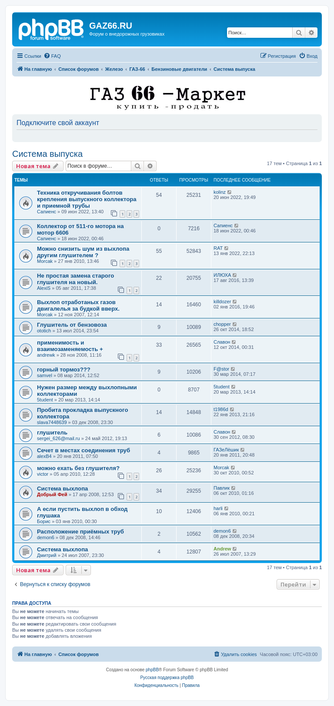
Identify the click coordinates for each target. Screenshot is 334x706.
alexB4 (44, 456)
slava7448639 (52, 422)
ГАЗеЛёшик (226, 449)
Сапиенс (46, 211)
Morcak (45, 261)
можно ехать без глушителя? (78, 468)
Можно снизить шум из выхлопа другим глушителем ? (83, 252)
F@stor (221, 368)
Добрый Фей (52, 494)
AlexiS (43, 288)
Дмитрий (47, 555)
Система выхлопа (62, 488)
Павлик (222, 488)
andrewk (46, 355)
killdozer (222, 301)
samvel (44, 375)
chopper (222, 324)
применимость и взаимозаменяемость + (70, 345)
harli (218, 508)
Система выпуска (47, 154)
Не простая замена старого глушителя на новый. (75, 278)
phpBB (152, 669)
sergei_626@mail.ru (58, 438)
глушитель (52, 432)
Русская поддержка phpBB (167, 677)
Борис (43, 521)
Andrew (222, 548)
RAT (218, 248)
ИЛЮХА (222, 275)
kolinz (220, 192)
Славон (222, 342)
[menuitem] (52, 56)
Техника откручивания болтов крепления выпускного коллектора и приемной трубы (87, 199)
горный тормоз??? (63, 369)
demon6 (45, 537)
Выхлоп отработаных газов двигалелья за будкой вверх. (78, 305)
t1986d (221, 409)
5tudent (45, 399)
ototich (44, 330)
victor (42, 474)
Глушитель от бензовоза (72, 325)
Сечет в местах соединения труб (83, 450)
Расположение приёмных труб (80, 531)
